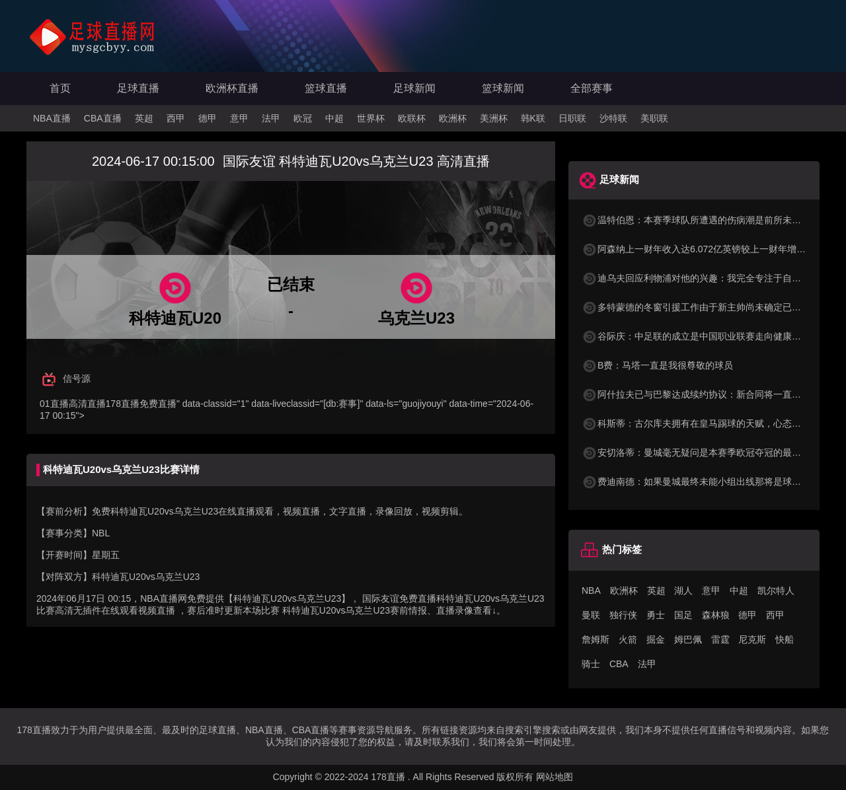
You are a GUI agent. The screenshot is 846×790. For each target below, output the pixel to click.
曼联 (591, 615)
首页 (60, 88)
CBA (619, 664)
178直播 (122, 403)
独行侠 (623, 615)
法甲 (271, 118)
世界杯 (371, 118)
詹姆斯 (595, 639)
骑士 (591, 664)
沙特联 (613, 118)
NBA (591, 590)
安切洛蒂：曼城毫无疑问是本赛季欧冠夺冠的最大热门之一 (710, 452)
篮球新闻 (503, 88)
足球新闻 (414, 88)
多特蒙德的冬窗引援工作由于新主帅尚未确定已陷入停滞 (705, 307)
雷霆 (720, 639)
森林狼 (716, 615)
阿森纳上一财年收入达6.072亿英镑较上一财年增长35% (703, 249)
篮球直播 (326, 88)
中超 (334, 118)
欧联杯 (412, 118)
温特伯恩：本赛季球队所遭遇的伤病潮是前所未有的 (696, 220)
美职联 (654, 118)
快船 (784, 639)
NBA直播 (52, 118)
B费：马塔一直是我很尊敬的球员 (657, 365)
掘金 (655, 639)
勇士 (655, 615)
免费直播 (157, 403)
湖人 (683, 590)
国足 (683, 615)
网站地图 (554, 777)
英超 (144, 118)
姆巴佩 (688, 639)
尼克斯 (752, 639)
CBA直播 (103, 118)
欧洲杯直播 (232, 88)
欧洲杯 (453, 118)
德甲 (207, 118)
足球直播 (138, 88)
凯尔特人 (775, 590)
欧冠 (302, 118)
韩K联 (533, 118)
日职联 (572, 118)
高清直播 (87, 403)
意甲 (239, 118)
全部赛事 (591, 88)
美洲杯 (494, 118)
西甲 (176, 118)
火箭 (628, 639)
